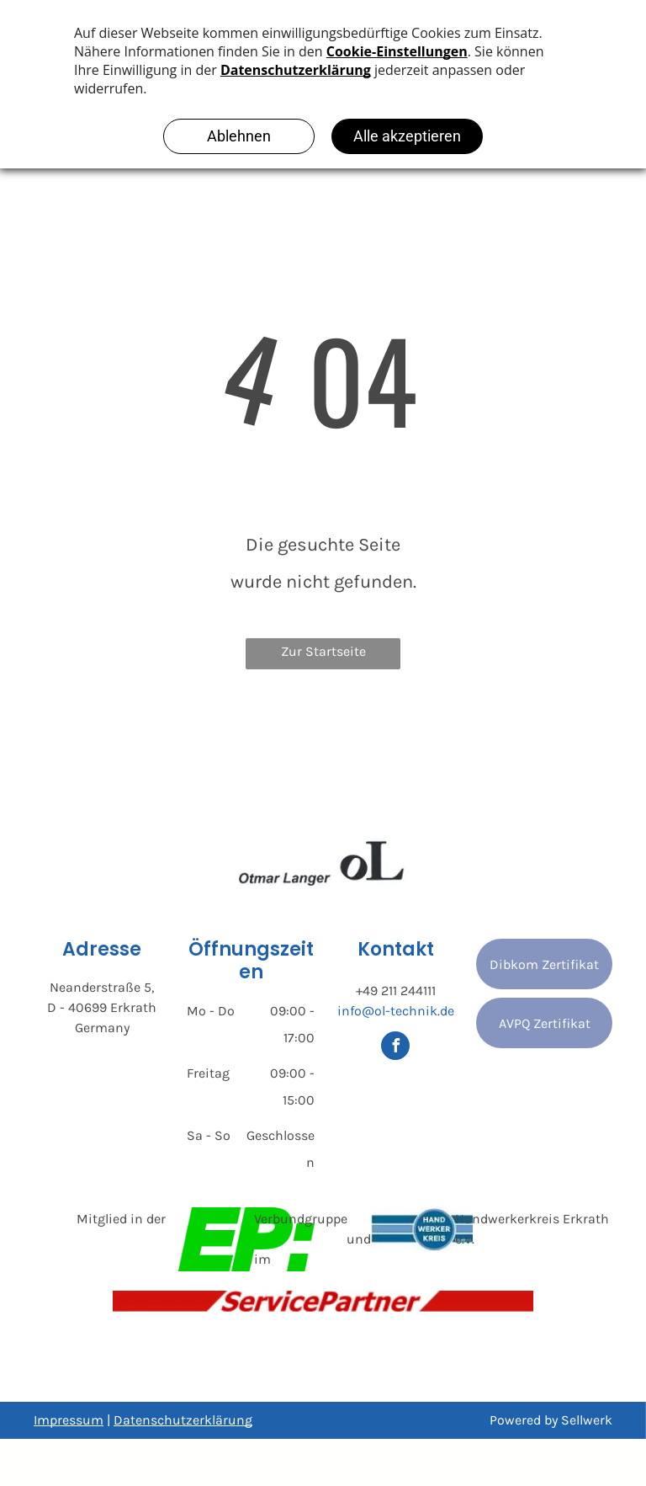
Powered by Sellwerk (551, 1420)
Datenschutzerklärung (183, 1420)
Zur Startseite (323, 651)
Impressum (68, 1420)
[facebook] (395, 1047)
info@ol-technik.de (395, 1011)
